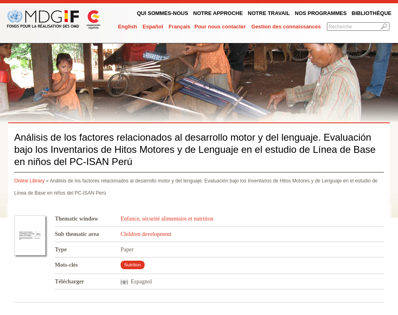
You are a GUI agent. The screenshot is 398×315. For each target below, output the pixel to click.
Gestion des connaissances (286, 27)
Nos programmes (321, 13)
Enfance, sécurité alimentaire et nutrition (167, 219)
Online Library (29, 181)
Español (153, 27)
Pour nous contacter (220, 27)
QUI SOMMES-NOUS (162, 13)
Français (179, 27)
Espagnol (141, 282)
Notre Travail (269, 13)
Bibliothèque (372, 13)
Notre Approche (218, 13)
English (127, 27)
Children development (146, 234)
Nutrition (132, 264)
